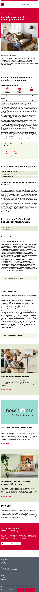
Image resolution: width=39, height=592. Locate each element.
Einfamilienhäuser (6, 227)
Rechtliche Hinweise (5, 586)
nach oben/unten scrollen (37, 590)
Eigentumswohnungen (7, 229)
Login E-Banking (26, 4)
